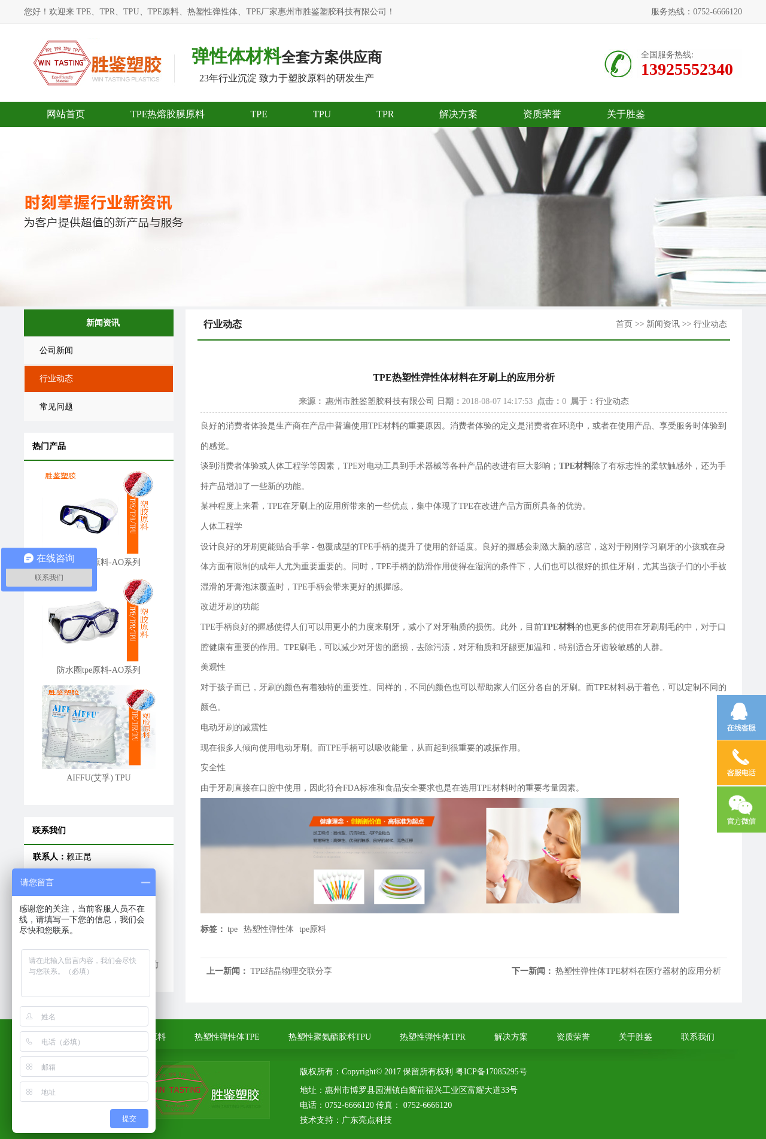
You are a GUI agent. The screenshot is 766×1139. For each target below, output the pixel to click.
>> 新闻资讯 (657, 324)
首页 (624, 324)
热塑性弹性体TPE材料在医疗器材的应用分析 (638, 971)
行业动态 (56, 378)
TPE (258, 114)
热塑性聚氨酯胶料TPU (329, 1036)
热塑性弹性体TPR (433, 1036)
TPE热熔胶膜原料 (167, 114)
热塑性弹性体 (269, 929)
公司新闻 (56, 350)
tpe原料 (312, 929)
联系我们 (698, 1036)
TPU (322, 114)
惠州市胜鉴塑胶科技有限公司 (380, 401)
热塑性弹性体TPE (227, 1036)
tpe (232, 929)
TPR (385, 114)
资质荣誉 (542, 114)
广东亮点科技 (367, 1120)
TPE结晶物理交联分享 (292, 971)
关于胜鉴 (626, 114)
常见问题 (56, 406)
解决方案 (458, 114)
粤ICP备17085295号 (491, 1071)
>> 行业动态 (704, 324)
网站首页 (66, 114)
